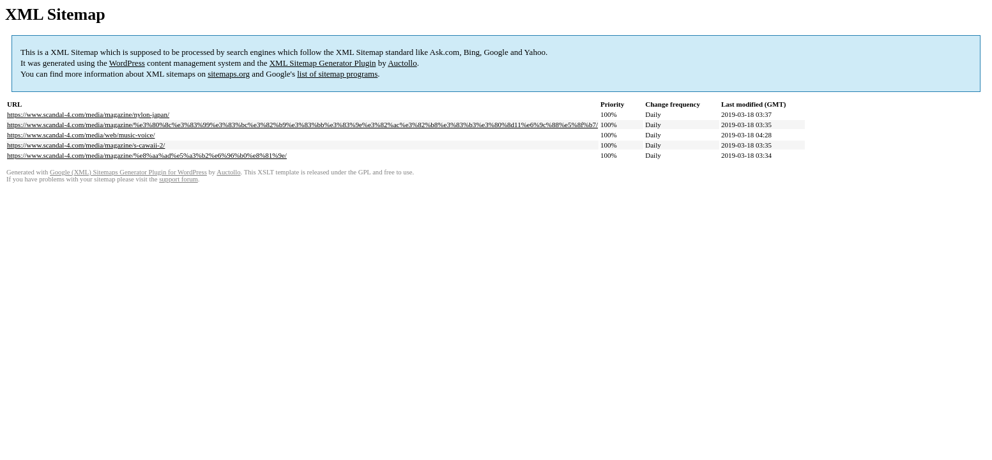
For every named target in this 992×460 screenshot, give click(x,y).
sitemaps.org (229, 74)
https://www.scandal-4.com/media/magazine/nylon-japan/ (88, 114)
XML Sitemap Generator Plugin (323, 63)
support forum (178, 179)
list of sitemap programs (337, 74)
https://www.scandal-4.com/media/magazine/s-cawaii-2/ (86, 145)
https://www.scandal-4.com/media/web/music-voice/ (81, 135)
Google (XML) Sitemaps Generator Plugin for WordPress (128, 172)
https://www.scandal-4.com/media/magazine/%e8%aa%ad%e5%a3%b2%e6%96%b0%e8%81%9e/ (147, 155)
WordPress (127, 63)
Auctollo (402, 63)
